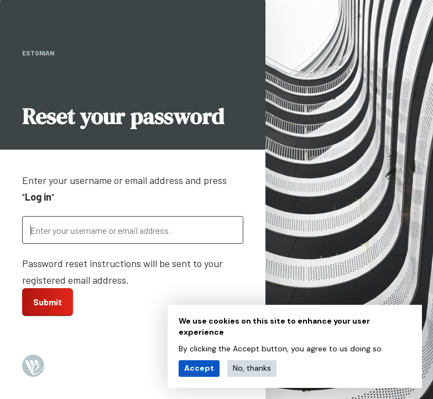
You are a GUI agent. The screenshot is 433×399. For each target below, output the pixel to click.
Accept (199, 368)
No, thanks (252, 368)
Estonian (38, 53)
